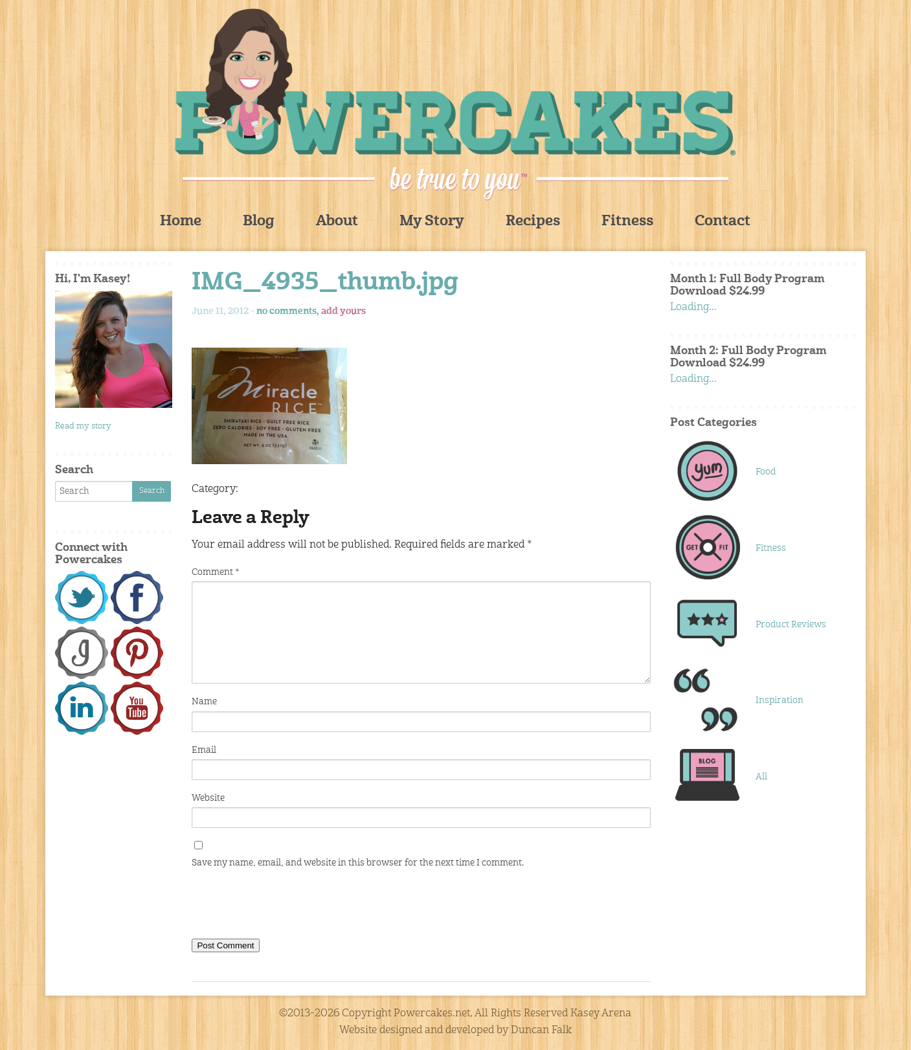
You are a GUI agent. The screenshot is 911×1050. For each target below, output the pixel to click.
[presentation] (290, 906)
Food (766, 471)
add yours (343, 311)
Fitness (627, 221)
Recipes (533, 221)
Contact (722, 221)
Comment (215, 572)
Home (180, 221)
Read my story (83, 426)
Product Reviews (791, 624)
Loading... (693, 307)
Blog (259, 221)
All (761, 776)
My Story (431, 221)
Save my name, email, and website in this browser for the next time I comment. (358, 862)
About (337, 221)
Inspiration (780, 700)
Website (208, 798)
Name (204, 701)
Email (204, 750)
